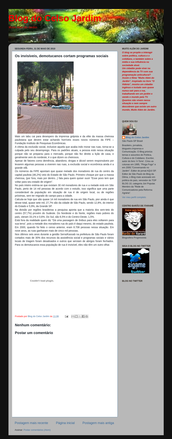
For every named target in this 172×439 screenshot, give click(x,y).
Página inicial (65, 423)
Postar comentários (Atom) (37, 430)
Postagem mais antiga (98, 423)
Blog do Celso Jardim (54, 18)
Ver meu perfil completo (134, 197)
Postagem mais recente (31, 423)
